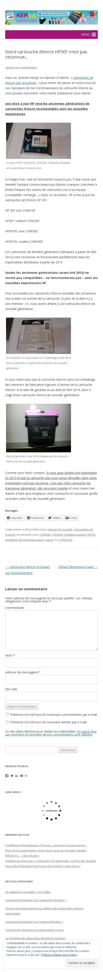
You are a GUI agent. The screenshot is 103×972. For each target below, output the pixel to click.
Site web (11, 689)
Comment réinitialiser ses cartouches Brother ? (35, 900)
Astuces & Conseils (60, 529)
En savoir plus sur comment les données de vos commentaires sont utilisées (51, 732)
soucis (49, 540)
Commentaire (14, 608)
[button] (85, 34)
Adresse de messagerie (22, 672)
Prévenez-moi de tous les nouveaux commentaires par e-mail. (53, 714)
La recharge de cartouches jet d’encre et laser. (35, 938)
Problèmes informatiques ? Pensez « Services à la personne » (45, 845)
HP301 (91, 535)
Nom (10, 655)
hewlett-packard (75, 535)
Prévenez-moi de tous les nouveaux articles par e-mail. (48, 722)
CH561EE (45, 535)
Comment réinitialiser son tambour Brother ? (34, 922)
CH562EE (57, 535)
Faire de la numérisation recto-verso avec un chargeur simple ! (46, 850)
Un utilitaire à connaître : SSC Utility (28, 892)
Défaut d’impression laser (78, 567)
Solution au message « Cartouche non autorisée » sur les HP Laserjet (50, 861)
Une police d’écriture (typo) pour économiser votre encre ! (42, 866)
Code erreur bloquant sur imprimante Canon (34, 930)
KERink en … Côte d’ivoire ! (22, 856)
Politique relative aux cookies (59, 955)
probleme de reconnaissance (24, 540)
